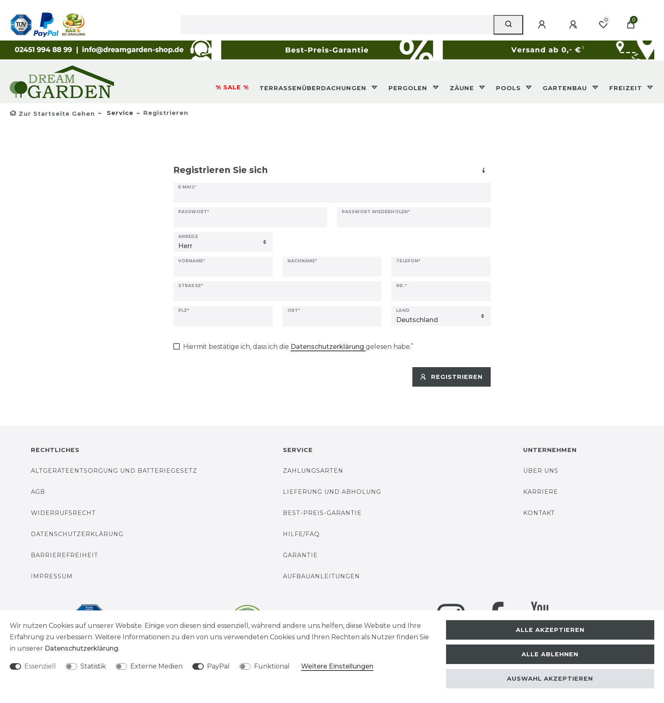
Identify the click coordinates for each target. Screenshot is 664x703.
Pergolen (408, 88)
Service (119, 113)
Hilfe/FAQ (301, 534)
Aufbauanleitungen (321, 576)
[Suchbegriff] (337, 25)
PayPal (218, 666)
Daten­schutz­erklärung (81, 648)
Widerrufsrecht (63, 513)
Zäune (463, 88)
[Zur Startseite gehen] (52, 113)
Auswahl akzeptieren (550, 678)
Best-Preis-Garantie (322, 513)
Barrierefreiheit (64, 555)
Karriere (540, 491)
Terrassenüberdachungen (314, 88)
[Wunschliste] (603, 24)
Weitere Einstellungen (337, 666)
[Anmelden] (543, 25)
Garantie (300, 555)
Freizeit (626, 88)
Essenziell (40, 666)
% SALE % (232, 87)
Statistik (93, 666)
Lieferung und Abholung (332, 491)
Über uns (540, 470)
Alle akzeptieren (550, 630)
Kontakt (539, 513)
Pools (509, 88)
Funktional (272, 666)
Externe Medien (156, 666)
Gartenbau (566, 88)
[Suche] (508, 25)
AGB (38, 491)
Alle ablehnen (550, 654)
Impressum (52, 576)
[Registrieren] (574, 25)
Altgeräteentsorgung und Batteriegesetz (114, 470)
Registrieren (451, 377)
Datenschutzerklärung (77, 534)
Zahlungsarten (313, 470)
